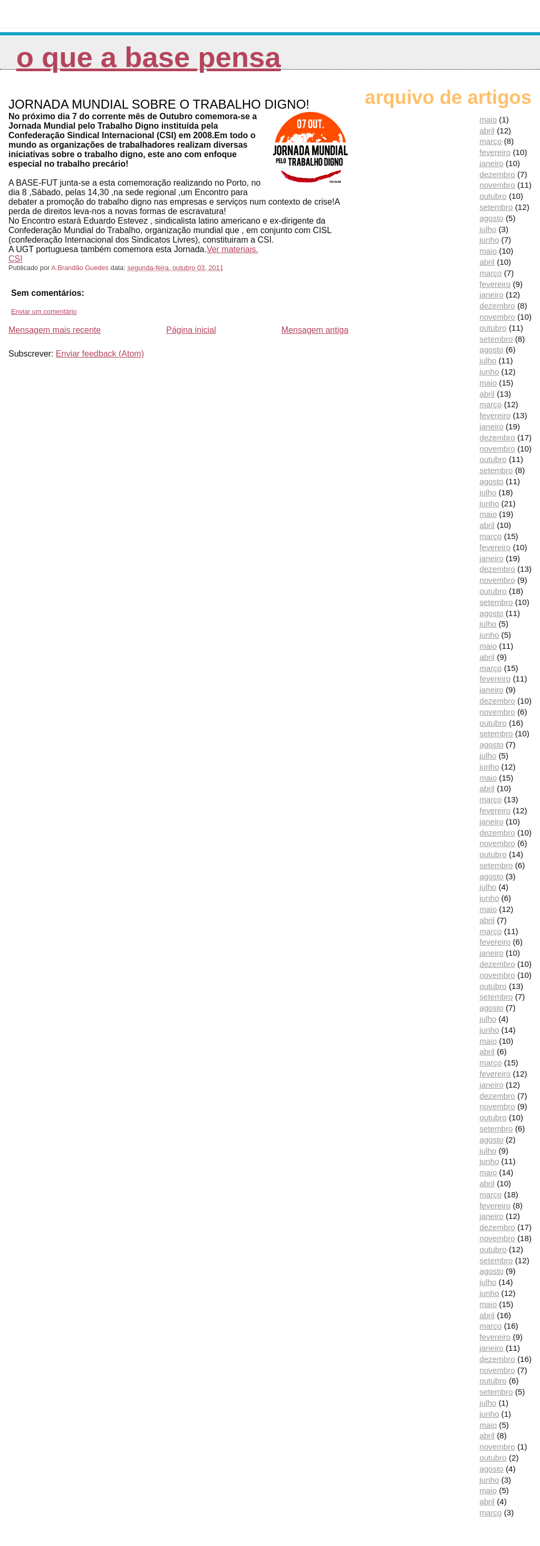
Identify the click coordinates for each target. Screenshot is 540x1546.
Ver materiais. (232, 249)
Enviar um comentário (43, 311)
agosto (491, 218)
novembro (497, 184)
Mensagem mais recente (54, 329)
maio (488, 119)
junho (489, 239)
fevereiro (494, 152)
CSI (15, 258)
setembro (496, 207)
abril (487, 130)
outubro (493, 195)
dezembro (497, 174)
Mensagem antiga (315, 329)
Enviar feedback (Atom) (100, 353)
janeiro (491, 163)
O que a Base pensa (148, 57)
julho (487, 229)
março (490, 141)
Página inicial (191, 329)
